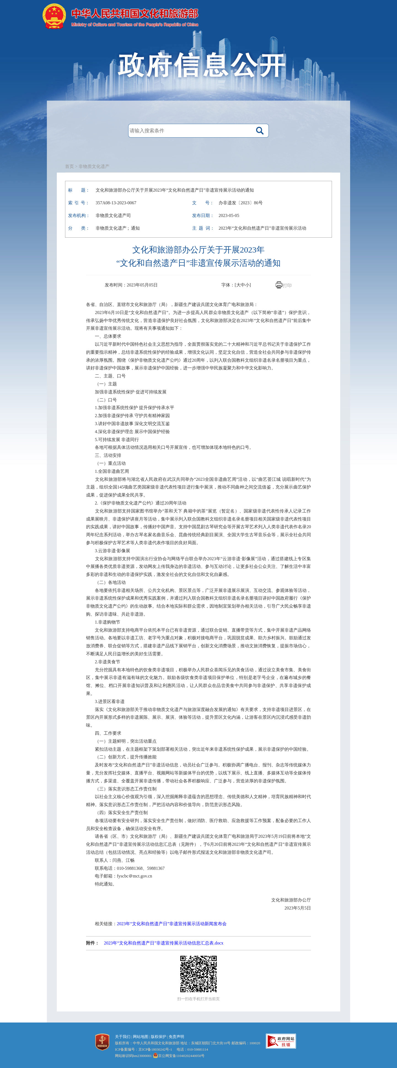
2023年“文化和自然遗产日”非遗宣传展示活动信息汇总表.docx (163, 943)
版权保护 (158, 1037)
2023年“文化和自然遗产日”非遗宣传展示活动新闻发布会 (172, 923)
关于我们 (122, 1037)
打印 (287, 285)
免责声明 (176, 1037)
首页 (69, 166)
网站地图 (140, 1037)
